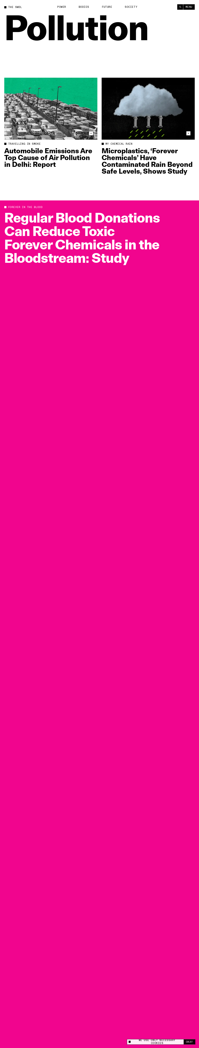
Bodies (84, 7)
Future (107, 7)
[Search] (180, 7)
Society (131, 7)
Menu (189, 7)
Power (61, 7)
